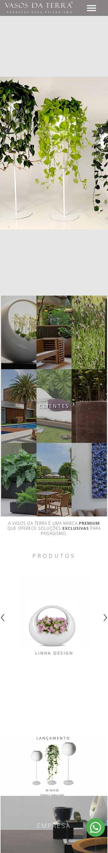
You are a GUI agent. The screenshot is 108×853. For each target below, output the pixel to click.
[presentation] (2, 615)
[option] (54, 153)
